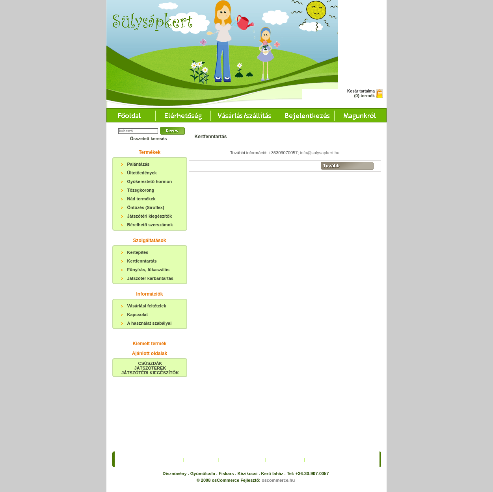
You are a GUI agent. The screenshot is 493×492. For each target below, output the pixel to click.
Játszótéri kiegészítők (149, 216)
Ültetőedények (142, 172)
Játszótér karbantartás (150, 278)
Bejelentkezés (285, 386)
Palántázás (138, 164)
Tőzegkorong (140, 190)
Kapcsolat (137, 314)
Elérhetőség (201, 386)
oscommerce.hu (278, 407)
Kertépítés (138, 252)
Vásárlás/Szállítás (242, 386)
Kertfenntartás (142, 261)
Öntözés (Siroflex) (145, 207)
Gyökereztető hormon (149, 181)
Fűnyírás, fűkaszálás (148, 269)
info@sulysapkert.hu (319, 152)
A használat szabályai (149, 323)
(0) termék (364, 95)
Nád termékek (141, 198)
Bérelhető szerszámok (150, 224)
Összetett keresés (148, 138)
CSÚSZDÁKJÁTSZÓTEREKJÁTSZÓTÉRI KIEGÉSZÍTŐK (150, 368)
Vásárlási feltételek (146, 305)
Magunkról (321, 386)
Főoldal (170, 386)
